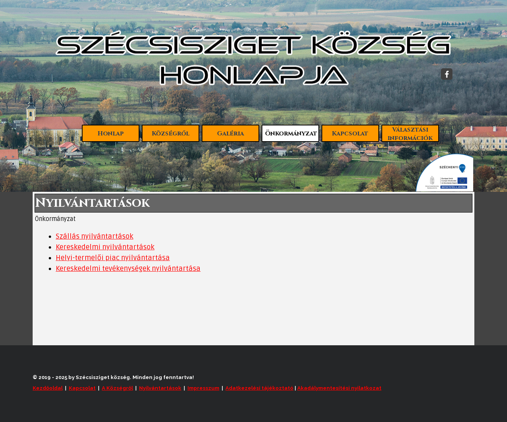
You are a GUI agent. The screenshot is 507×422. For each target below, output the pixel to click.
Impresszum (203, 388)
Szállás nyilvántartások (94, 236)
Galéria (230, 133)
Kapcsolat (350, 133)
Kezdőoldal (48, 388)
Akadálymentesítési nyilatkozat (339, 388)
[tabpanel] (253, 252)
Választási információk (410, 133)
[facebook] (446, 74)
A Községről (117, 388)
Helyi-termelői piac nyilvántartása (113, 258)
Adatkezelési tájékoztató (259, 388)
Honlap (111, 133)
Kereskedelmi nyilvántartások (105, 247)
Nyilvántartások (160, 388)
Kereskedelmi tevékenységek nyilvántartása (128, 268)
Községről (170, 133)
